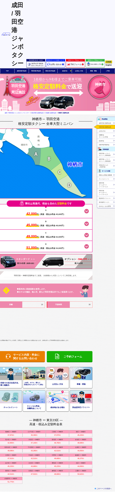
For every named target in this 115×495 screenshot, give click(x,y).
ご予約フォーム (73, 356)
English (109, 65)
